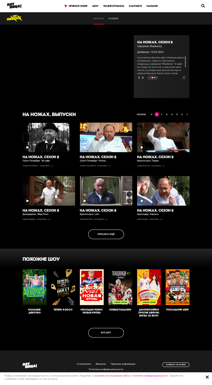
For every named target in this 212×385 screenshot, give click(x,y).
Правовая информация (123, 364)
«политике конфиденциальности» (150, 375)
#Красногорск (86, 219)
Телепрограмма (113, 5)
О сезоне (113, 18)
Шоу (95, 5)
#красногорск (143, 166)
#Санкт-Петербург (88, 166)
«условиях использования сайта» (112, 375)
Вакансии (101, 364)
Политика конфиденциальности (106, 369)
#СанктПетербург (31, 166)
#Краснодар (142, 219)
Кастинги (135, 5)
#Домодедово (29, 219)
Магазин (152, 5)
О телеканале (84, 364)
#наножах (44, 166)
